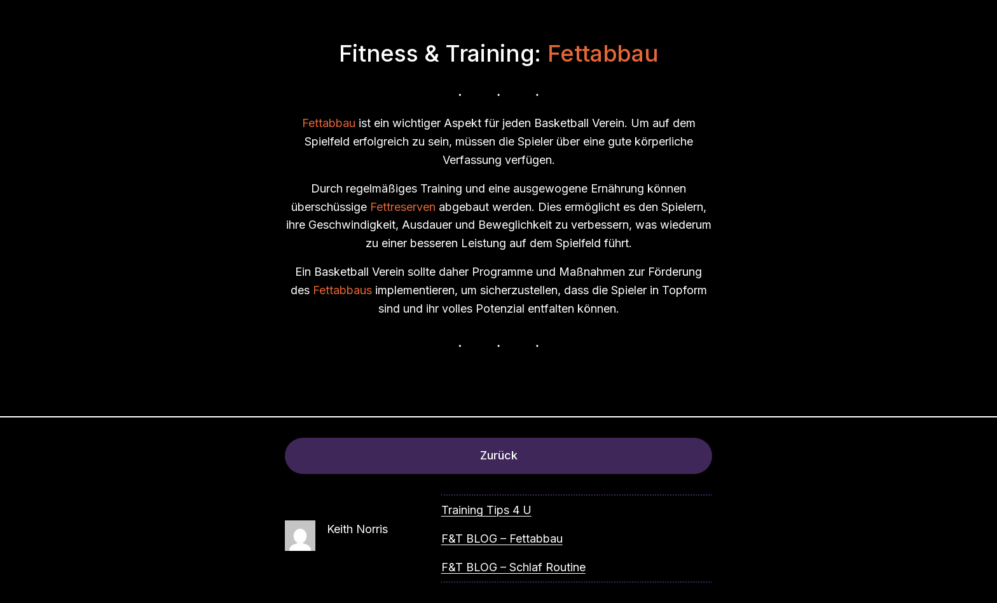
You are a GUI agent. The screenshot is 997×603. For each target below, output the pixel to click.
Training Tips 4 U (486, 510)
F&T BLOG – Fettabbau (502, 538)
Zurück (499, 455)
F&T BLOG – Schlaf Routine (513, 567)
